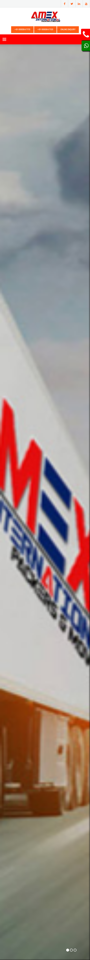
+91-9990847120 (45, 29)
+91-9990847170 (22, 29)
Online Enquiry (67, 29)
